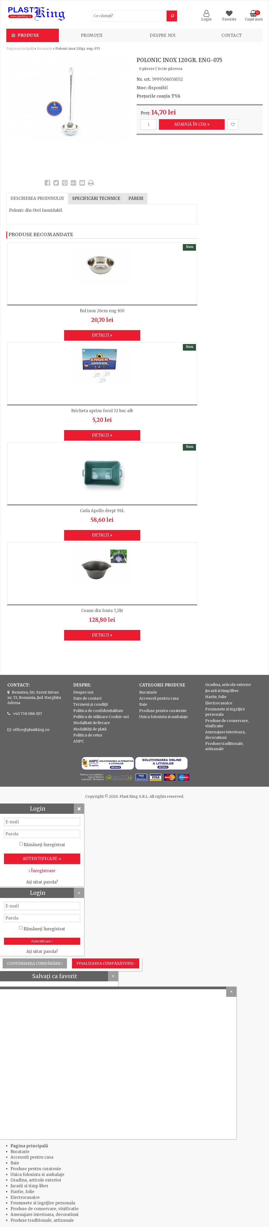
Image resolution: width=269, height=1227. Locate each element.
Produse (28, 35)
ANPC (78, 741)
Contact (231, 35)
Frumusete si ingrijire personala (43, 1202)
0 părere (146, 68)
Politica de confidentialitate (98, 710)
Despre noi (162, 35)
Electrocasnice (218, 703)
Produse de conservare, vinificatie (45, 1208)
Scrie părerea (170, 68)
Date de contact (87, 698)
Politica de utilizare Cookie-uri (101, 716)
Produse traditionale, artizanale (42, 1220)
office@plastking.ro (31, 729)
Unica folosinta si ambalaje (163, 716)
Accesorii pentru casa (159, 698)
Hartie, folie (215, 696)
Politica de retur (87, 735)
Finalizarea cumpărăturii (105, 963)
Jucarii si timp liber (222, 690)
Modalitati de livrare (91, 722)
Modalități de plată (90, 729)
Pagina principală (20, 49)
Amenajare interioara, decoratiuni (45, 1214)
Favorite (229, 17)
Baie (143, 704)
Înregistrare (42, 870)
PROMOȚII (92, 35)
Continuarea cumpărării (35, 963)
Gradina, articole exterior (228, 684)
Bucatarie (44, 49)
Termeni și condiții (90, 704)
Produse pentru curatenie (163, 710)
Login (206, 17)
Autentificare (42, 941)
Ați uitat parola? (42, 882)
